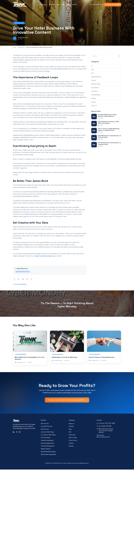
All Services (72, 434)
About (68, 4)
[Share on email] (27, 279)
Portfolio (52, 4)
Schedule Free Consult (112, 4)
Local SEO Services (46, 426)
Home (14, 47)
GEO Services (45, 429)
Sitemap (71, 446)
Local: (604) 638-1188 (104, 426)
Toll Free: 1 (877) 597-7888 (106, 423)
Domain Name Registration (48, 454)
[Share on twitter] (18, 279)
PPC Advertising (45, 437)
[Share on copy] (31, 279)
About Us (71, 423)
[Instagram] (19, 432)
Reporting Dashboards (47, 443)
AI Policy (71, 443)
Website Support (46, 449)
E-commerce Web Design (48, 434)
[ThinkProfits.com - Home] (20, 4)
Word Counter (73, 437)
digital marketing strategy (43, 256)
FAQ (63, 4)
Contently (58, 69)
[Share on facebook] (14, 279)
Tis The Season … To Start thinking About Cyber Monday (67, 304)
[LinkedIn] (13, 432)
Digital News (21, 47)
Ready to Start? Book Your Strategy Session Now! (67, 402)
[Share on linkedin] (22, 279)
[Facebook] (16, 432)
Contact (74, 4)
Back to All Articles (20, 284)
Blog (58, 4)
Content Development (47, 440)
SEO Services (45, 423)
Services (44, 4)
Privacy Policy (73, 440)
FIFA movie (29, 214)
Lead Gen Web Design (47, 432)
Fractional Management (47, 446)
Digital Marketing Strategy (22, 274)
